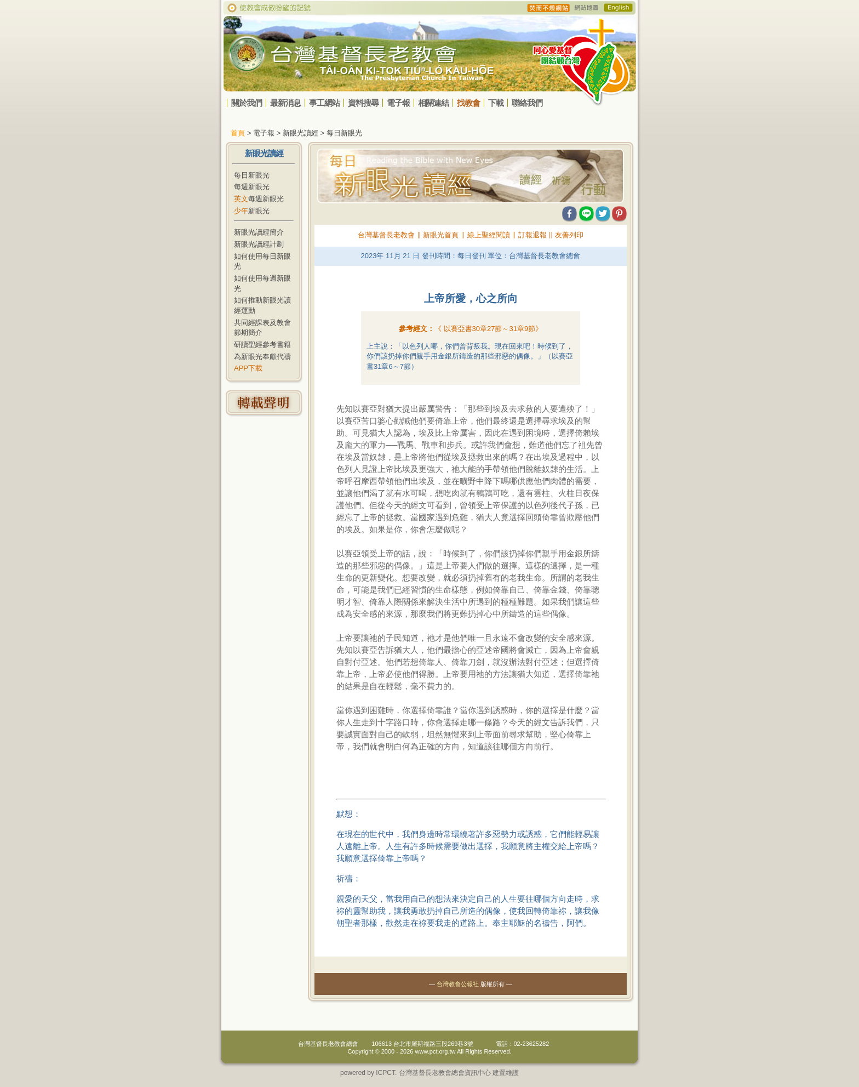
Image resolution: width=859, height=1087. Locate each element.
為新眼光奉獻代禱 (262, 356)
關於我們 (246, 103)
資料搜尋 (363, 103)
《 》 (488, 329)
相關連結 (433, 103)
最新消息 (285, 103)
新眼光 (252, 211)
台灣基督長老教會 (386, 235)
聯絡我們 (527, 103)
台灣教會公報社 (458, 984)
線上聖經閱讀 (488, 235)
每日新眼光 (252, 175)
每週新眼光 (252, 187)
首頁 (238, 133)
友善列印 (569, 235)
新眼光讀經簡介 (259, 232)
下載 (495, 103)
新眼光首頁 (441, 235)
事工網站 (324, 103)
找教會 (468, 103)
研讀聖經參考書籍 (262, 344)
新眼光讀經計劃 (259, 244)
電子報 (398, 103)
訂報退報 (532, 235)
